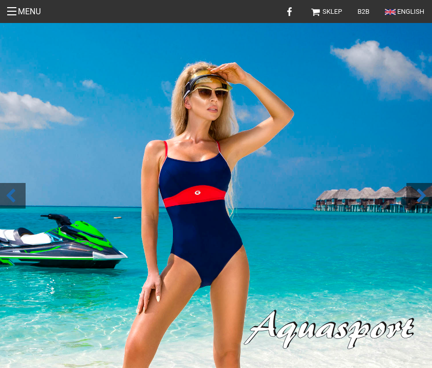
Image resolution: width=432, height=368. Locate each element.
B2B (363, 11)
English (404, 11)
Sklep (326, 11)
